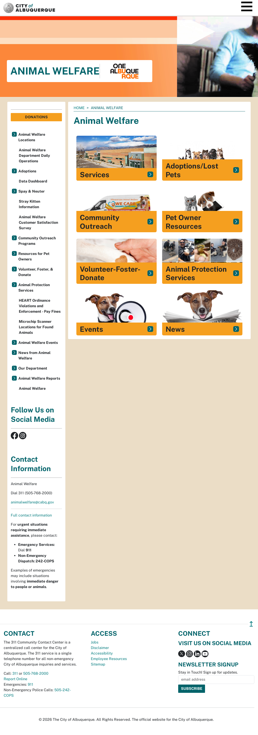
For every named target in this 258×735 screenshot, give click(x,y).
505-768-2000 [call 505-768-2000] (35, 673)
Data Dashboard (33, 181)
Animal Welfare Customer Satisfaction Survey (38, 222)
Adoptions (27, 171)
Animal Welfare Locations (31, 137)
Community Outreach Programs (37, 241)
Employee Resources (109, 659)
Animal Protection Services (34, 288)
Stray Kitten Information (29, 204)
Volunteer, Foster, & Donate (35, 272)
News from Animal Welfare (34, 355)
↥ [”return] (251, 624)
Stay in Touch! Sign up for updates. (208, 672)
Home (79, 108)
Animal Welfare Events (38, 342)
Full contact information (31, 515)
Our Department (32, 368)
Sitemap (98, 664)
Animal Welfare (32, 388)
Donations (36, 117)
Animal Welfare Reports (39, 378)
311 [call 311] (15, 673)
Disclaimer (100, 648)
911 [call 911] (30, 684)
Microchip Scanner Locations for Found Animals (36, 327)
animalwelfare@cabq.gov (32, 502)
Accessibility (102, 653)
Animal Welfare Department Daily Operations (34, 155)
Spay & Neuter (31, 191)
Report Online (15, 679)
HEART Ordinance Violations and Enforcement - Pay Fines (40, 306)
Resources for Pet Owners (34, 256)
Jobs (94, 642)
